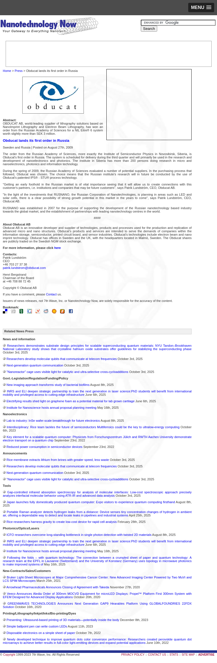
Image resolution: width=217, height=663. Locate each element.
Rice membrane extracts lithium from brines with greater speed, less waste (57, 459)
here (57, 247)
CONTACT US (157, 654)
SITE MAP (188, 654)
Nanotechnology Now (49, 27)
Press (19, 70)
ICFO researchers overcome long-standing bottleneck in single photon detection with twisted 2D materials (79, 534)
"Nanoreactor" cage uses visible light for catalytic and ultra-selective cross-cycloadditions (67, 372)
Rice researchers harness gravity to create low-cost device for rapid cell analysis (61, 521)
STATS (174, 654)
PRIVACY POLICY (132, 654)
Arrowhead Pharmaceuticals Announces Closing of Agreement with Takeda (57, 587)
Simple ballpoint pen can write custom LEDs (36, 626)
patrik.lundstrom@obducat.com (24, 267)
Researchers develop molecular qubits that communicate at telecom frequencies (61, 359)
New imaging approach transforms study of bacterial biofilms (47, 384)
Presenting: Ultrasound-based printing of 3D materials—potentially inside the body (62, 620)
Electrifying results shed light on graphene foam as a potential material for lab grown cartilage (70, 401)
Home (7, 70)
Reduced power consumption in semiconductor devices (44, 446)
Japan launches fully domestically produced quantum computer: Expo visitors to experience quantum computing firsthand (91, 502)
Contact (51, 294)
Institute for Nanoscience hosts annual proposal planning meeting (51, 407)
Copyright (9, 654)
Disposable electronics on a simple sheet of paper (40, 633)
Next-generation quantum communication (34, 365)
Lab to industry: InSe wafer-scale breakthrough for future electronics (53, 420)
